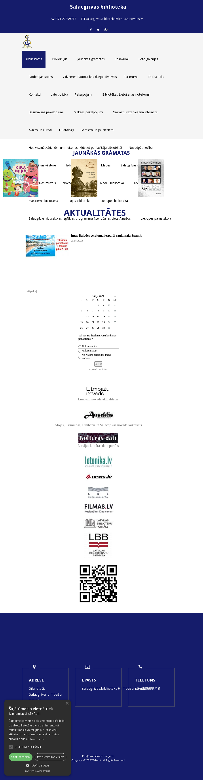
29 (98, 327)
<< (81, 296)
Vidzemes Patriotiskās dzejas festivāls (90, 77)
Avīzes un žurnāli (40, 130)
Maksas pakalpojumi (88, 112)
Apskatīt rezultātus (98, 369)
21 (92, 322)
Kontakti (35, 94)
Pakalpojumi (83, 94)
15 (98, 316)
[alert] (37, 738)
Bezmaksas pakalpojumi (46, 112)
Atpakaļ (32, 291)
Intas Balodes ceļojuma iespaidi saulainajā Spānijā (106, 235)
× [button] (66, 703)
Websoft (96, 760)
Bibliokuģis (59, 59)
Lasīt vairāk (37, 739)
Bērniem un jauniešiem (97, 130)
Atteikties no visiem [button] (50, 757)
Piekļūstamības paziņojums (98, 756)
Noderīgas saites (41, 77)
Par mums (130, 77)
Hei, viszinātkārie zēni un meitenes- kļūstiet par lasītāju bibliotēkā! (75, 147)
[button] (37, 765)
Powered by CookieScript (37, 771)
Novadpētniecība (141, 147)
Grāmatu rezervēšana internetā (135, 112)
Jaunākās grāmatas (91, 59)
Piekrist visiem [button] (20, 757)
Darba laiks (156, 77)
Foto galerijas (148, 59)
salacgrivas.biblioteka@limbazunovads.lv (115, 688)
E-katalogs (66, 130)
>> (115, 296)
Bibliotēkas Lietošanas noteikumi (126, 94)
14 (92, 316)
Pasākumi (122, 59)
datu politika (59, 94)
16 (103, 316)
